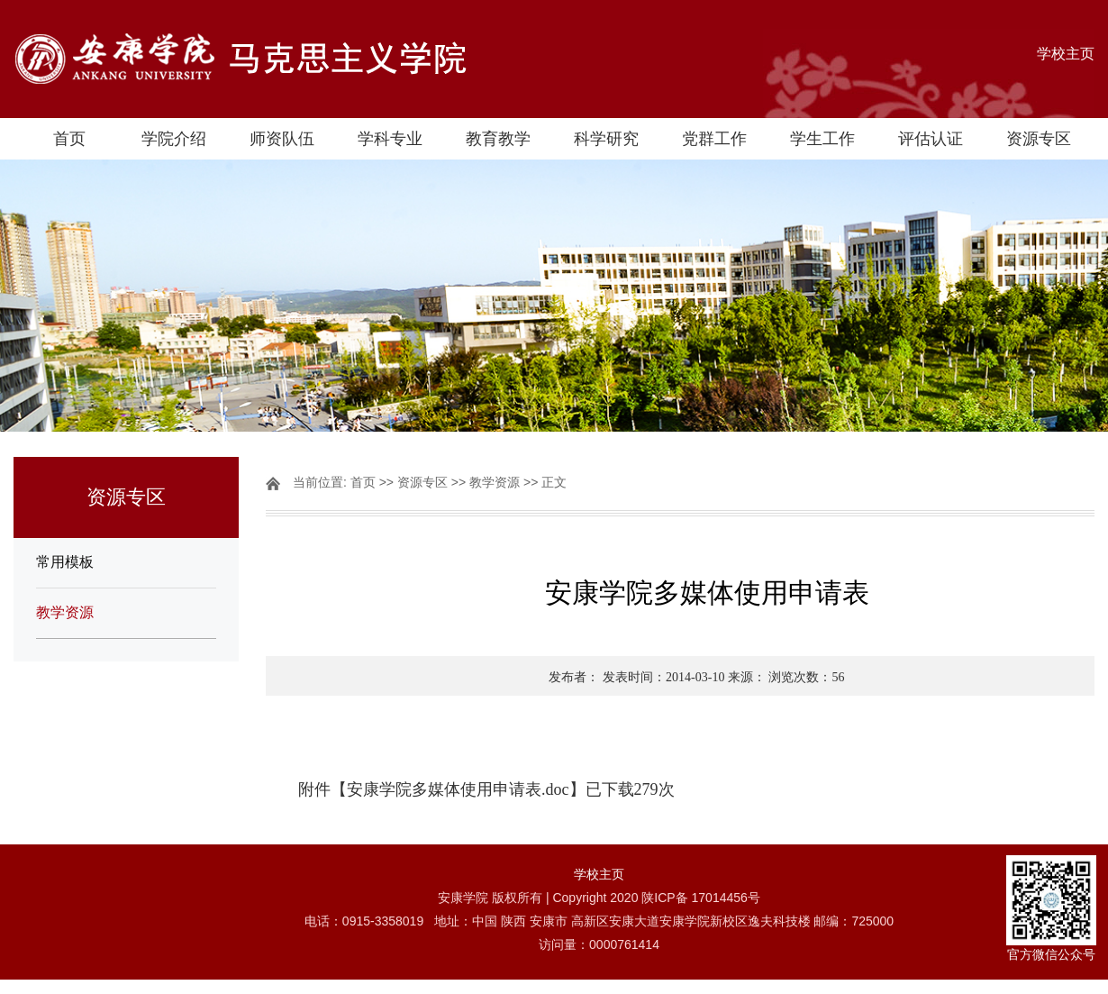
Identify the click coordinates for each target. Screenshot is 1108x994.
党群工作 (714, 139)
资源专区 (1038, 139)
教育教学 (498, 139)
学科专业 (390, 139)
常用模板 (65, 562)
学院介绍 (173, 139)
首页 (69, 139)
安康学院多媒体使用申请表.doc (458, 789)
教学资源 (65, 612)
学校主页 (1065, 53)
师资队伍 (282, 139)
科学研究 (606, 139)
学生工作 (822, 139)
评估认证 (930, 139)
